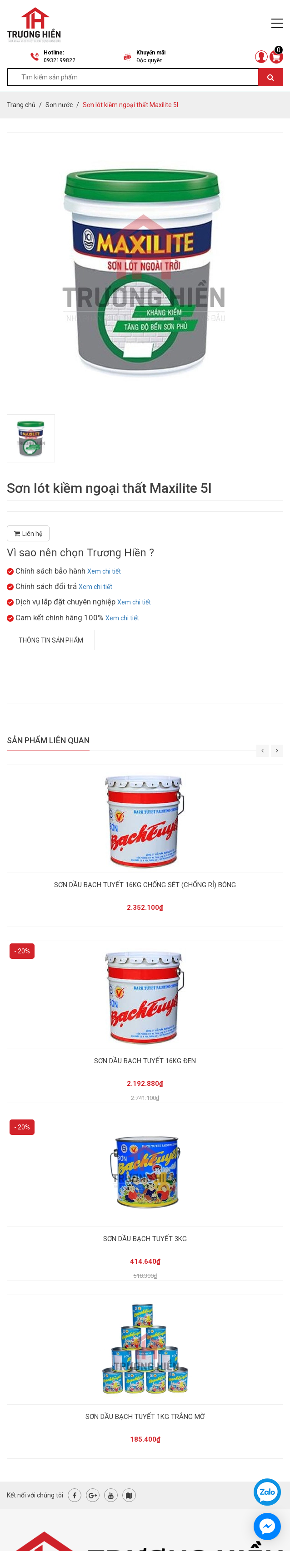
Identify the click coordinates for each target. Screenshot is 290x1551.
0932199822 (59, 60)
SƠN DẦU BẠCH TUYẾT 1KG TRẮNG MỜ (145, 1417)
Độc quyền (149, 60)
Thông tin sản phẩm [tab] (51, 640)
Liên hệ (28, 533)
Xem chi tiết (104, 571)
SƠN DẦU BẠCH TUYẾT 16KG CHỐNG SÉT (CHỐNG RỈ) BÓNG (145, 885)
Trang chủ (21, 104)
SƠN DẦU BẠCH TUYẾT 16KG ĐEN (145, 1061)
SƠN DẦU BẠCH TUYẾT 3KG (145, 1239)
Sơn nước (59, 104)
